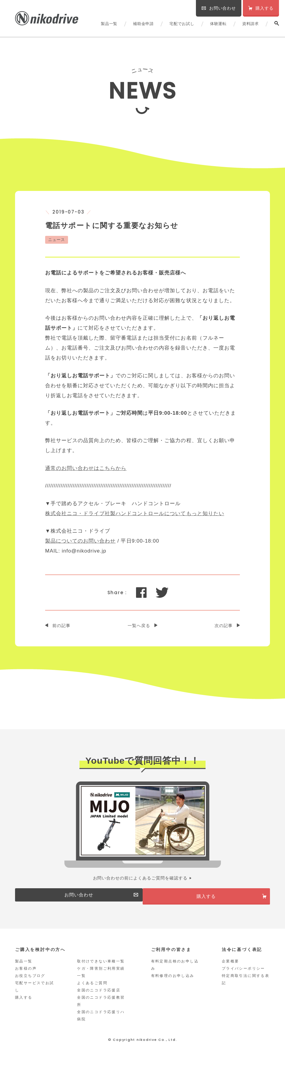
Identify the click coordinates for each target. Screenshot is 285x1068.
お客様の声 (26, 975)
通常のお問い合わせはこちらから (85, 468)
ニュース (56, 239)
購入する (24, 1004)
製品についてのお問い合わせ (80, 541)
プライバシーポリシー (243, 975)
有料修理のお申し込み (172, 983)
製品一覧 (109, 23)
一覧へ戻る (139, 625)
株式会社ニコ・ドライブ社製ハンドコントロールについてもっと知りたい (134, 513)
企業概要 (230, 968)
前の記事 (61, 625)
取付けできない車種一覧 (101, 968)
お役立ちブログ (30, 983)
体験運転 (218, 23)
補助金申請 (143, 23)
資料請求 (250, 23)
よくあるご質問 (92, 990)
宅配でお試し (181, 23)
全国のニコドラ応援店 (98, 997)
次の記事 (224, 625)
